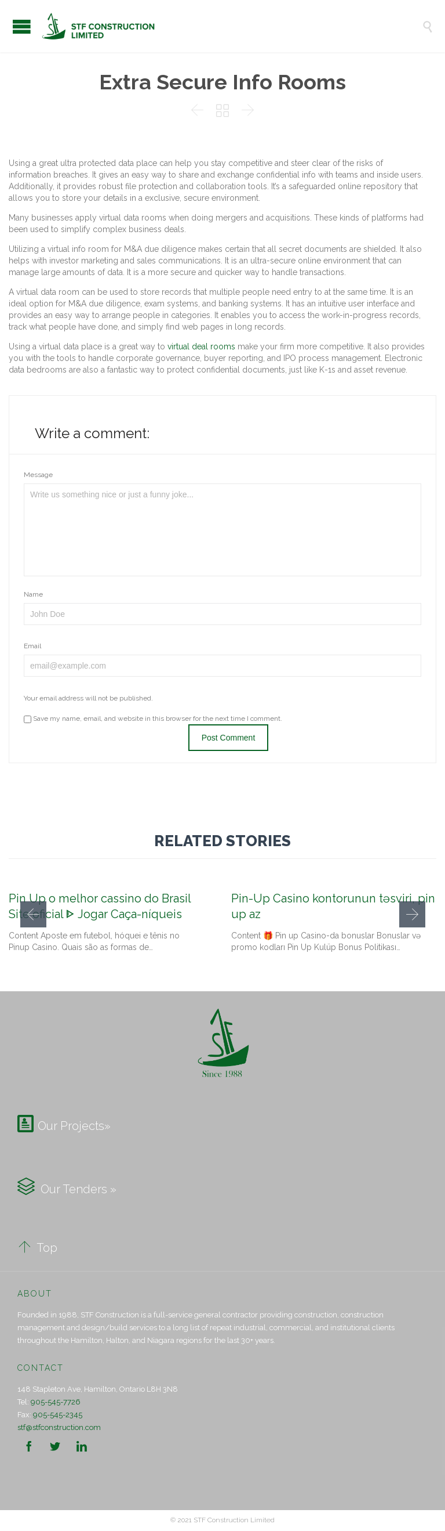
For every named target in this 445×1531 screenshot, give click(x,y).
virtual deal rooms (201, 346)
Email (32, 646)
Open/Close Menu (21, 26)
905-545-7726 (56, 1402)
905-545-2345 (57, 1414)
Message (38, 475)
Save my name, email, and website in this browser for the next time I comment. (153, 718)
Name (33, 594)
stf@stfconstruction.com (59, 1427)
